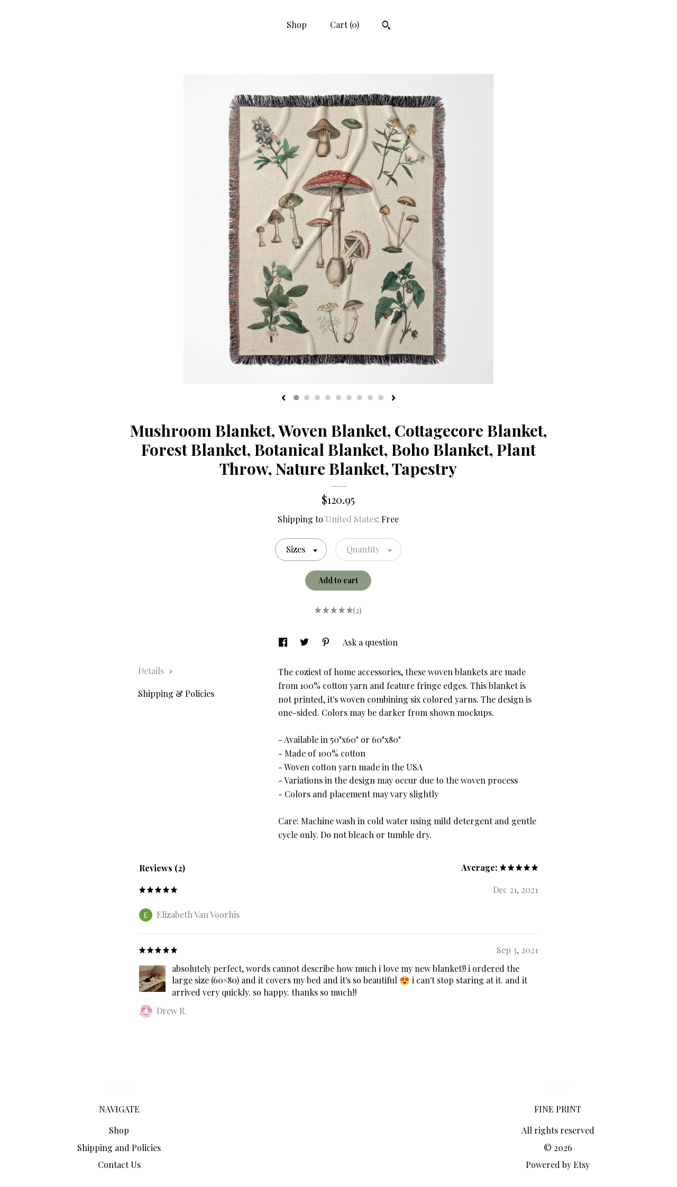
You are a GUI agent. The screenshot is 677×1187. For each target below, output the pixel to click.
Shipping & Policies (176, 693)
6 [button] (349, 397)
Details (155, 670)
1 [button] (296, 397)
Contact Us (119, 1164)
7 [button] (359, 397)
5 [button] (338, 397)
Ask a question (370, 642)
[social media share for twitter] (305, 642)
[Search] (386, 26)
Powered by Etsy (558, 1164)
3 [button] (317, 397)
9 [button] (380, 397)
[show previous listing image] (283, 398)
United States (351, 519)
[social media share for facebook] (284, 642)
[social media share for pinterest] (327, 642)
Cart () (344, 24)
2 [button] (306, 397)
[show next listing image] (393, 398)
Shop (297, 24)
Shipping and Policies (119, 1147)
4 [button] (328, 397)
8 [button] (370, 397)
